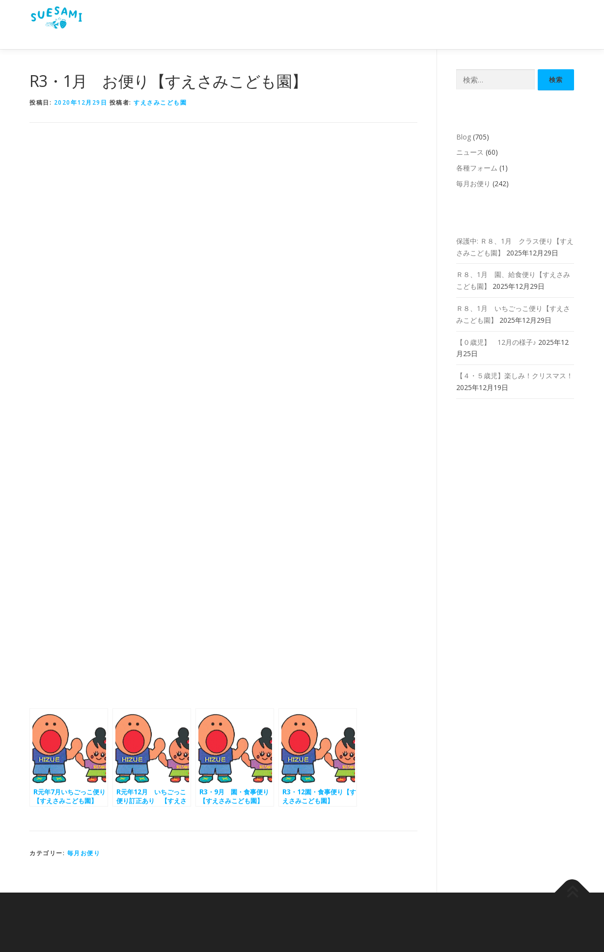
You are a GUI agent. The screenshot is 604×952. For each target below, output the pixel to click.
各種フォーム (476, 167)
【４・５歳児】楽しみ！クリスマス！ (514, 375)
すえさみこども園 (160, 102)
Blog (463, 136)
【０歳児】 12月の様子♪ (496, 342)
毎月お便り (84, 853)
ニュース (470, 152)
